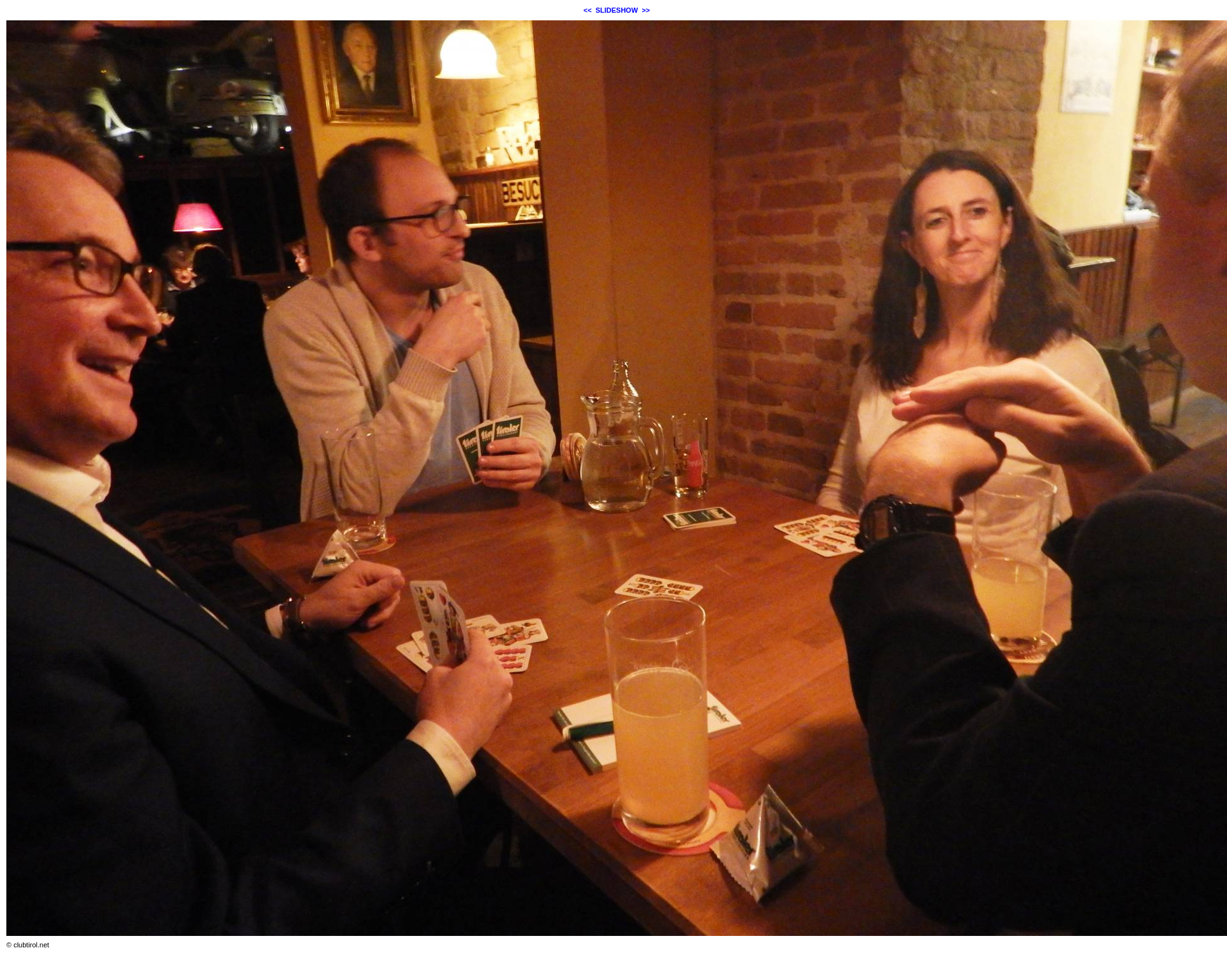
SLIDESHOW (617, 10)
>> (645, 10)
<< (588, 10)
